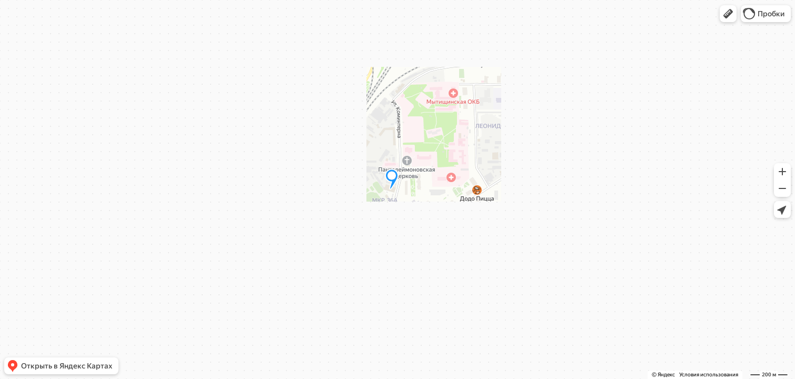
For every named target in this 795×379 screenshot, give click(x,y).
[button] (728, 13)
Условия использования (708, 374)
